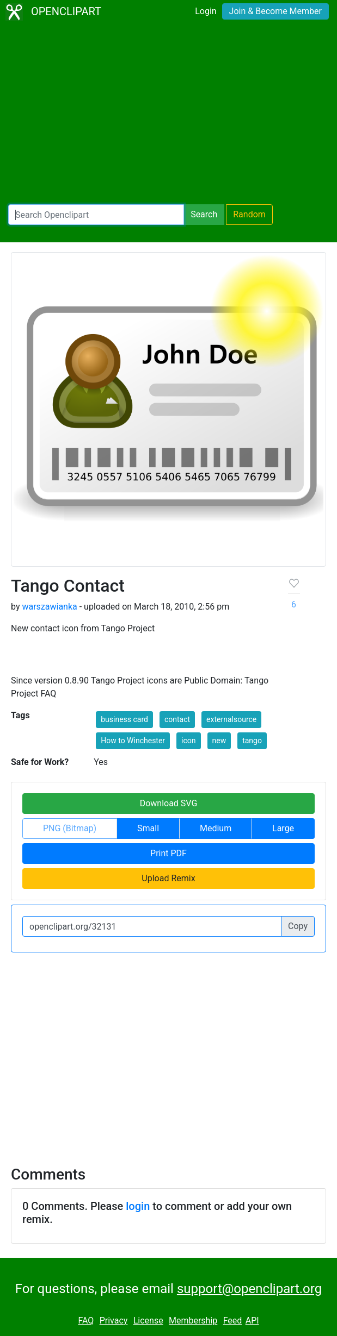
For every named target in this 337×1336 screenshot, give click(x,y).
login (138, 1206)
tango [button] (252, 740)
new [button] (219, 740)
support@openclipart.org (249, 1288)
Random (249, 214)
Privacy (114, 1320)
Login (205, 11)
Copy (298, 926)
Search (204, 214)
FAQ (86, 1320)
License (148, 1320)
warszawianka (49, 606)
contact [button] (177, 719)
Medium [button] (215, 828)
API (252, 1320)
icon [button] (188, 740)
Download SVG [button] (169, 803)
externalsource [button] (231, 719)
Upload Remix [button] (168, 878)
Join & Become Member (275, 11)
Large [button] (283, 828)
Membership (193, 1320)
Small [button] (148, 828)
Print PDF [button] (168, 853)
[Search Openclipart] (96, 214)
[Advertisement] (168, 114)
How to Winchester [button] (133, 740)
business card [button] (124, 719)
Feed (232, 1320)
